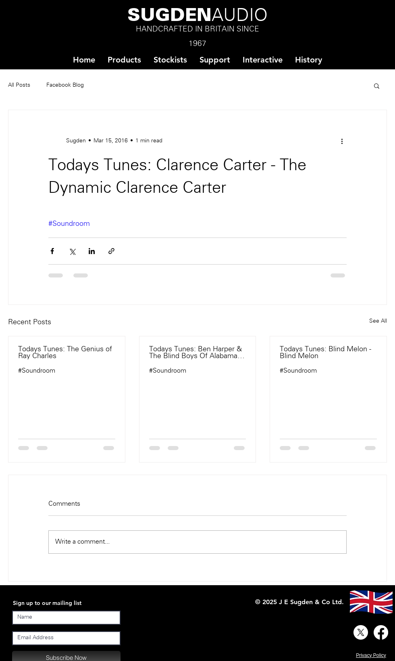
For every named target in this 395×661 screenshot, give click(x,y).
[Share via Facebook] (52, 251)
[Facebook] (381, 632)
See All (378, 321)
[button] (170, 60)
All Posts (19, 85)
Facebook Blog (65, 85)
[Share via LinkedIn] (92, 251)
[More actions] (342, 141)
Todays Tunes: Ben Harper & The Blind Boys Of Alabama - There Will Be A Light (195, 353)
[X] (360, 632)
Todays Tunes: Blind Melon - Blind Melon (325, 353)
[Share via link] (111, 251)
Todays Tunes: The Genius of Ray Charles (65, 353)
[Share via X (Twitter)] (72, 251)
